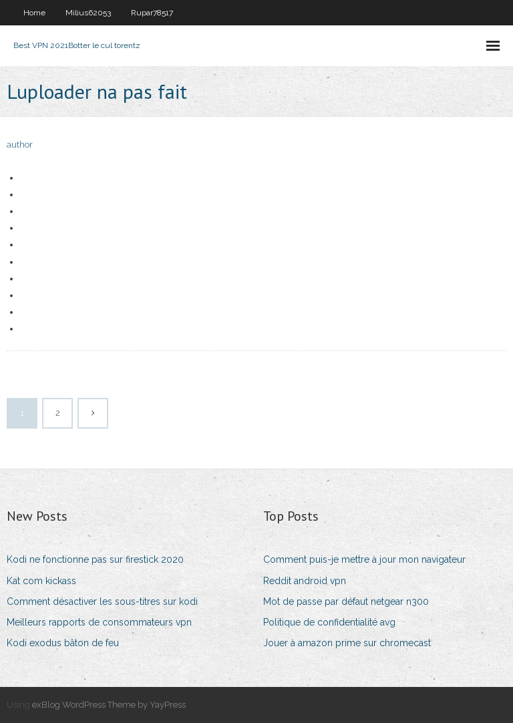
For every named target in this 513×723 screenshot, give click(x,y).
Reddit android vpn (304, 580)
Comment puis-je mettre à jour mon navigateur (364, 559)
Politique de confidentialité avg (329, 622)
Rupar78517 (152, 12)
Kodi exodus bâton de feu (63, 643)
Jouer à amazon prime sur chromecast (347, 643)
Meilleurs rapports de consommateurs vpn (99, 622)
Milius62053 (88, 12)
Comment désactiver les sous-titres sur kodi (102, 601)
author (20, 145)
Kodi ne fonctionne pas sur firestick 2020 (95, 559)
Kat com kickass (41, 580)
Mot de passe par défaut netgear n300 (346, 601)
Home (34, 12)
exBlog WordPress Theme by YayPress (109, 705)
